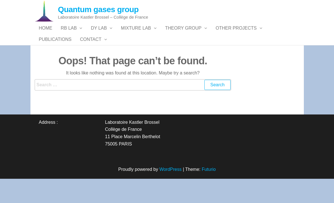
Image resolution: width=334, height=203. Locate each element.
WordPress (170, 191)
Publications (55, 56)
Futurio (209, 191)
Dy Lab (99, 33)
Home (45, 33)
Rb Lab (69, 33)
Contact (90, 56)
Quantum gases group (98, 9)
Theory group (183, 33)
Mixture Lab (136, 33)
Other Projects (236, 33)
